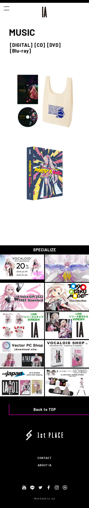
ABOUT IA (45, 465)
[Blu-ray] (20, 51)
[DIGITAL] (21, 45)
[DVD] (54, 45)
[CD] (39, 45)
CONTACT (44, 458)
